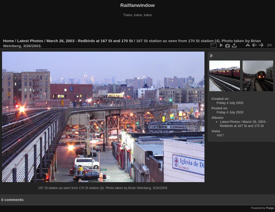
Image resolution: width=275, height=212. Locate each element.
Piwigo (270, 207)
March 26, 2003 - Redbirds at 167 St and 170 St (90, 41)
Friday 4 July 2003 (229, 103)
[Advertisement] (137, 28)
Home (8, 41)
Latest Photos (30, 41)
